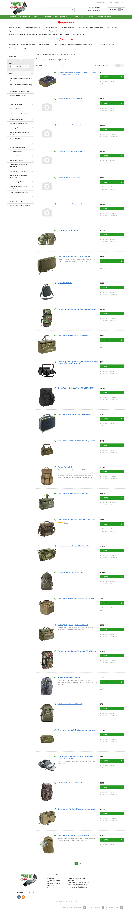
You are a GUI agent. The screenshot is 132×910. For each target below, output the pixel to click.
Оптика (62, 44)
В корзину (111, 77)
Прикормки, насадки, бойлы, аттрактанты (22, 34)
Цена (53, 65)
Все (110, 65)
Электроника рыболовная (18, 182)
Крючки (25, 31)
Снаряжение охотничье (105, 44)
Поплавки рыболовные (86, 31)
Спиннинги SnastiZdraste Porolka (19, 91)
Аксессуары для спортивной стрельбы (21, 44)
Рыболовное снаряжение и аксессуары (18, 176)
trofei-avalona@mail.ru (79, 887)
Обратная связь (105, 17)
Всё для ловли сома (15, 27)
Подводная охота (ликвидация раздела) (81, 44)
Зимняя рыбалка (112, 27)
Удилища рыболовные (33, 27)
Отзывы (66, 523)
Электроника (63, 34)
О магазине (25, 17)
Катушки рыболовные (68, 27)
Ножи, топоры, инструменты (47, 44)
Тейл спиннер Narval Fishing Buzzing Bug (21, 79)
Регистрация (101, 2)
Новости (12, 17)
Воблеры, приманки (50, 27)
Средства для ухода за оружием (19, 48)
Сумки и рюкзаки (77, 34)
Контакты (79, 17)
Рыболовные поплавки (17, 160)
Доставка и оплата (42, 17)
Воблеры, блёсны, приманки (18, 123)
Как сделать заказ (63, 17)
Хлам (11, 100)
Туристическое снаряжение (18, 171)
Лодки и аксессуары (38, 31)
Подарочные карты (69, 31)
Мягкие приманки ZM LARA (18, 95)
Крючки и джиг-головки (17, 147)
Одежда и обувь (54, 31)
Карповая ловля (14, 31)
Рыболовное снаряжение (47, 34)
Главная (38, 54)
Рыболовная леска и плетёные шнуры (91, 27)
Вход (110, 2)
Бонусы (91, 17)
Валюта (119, 2)
